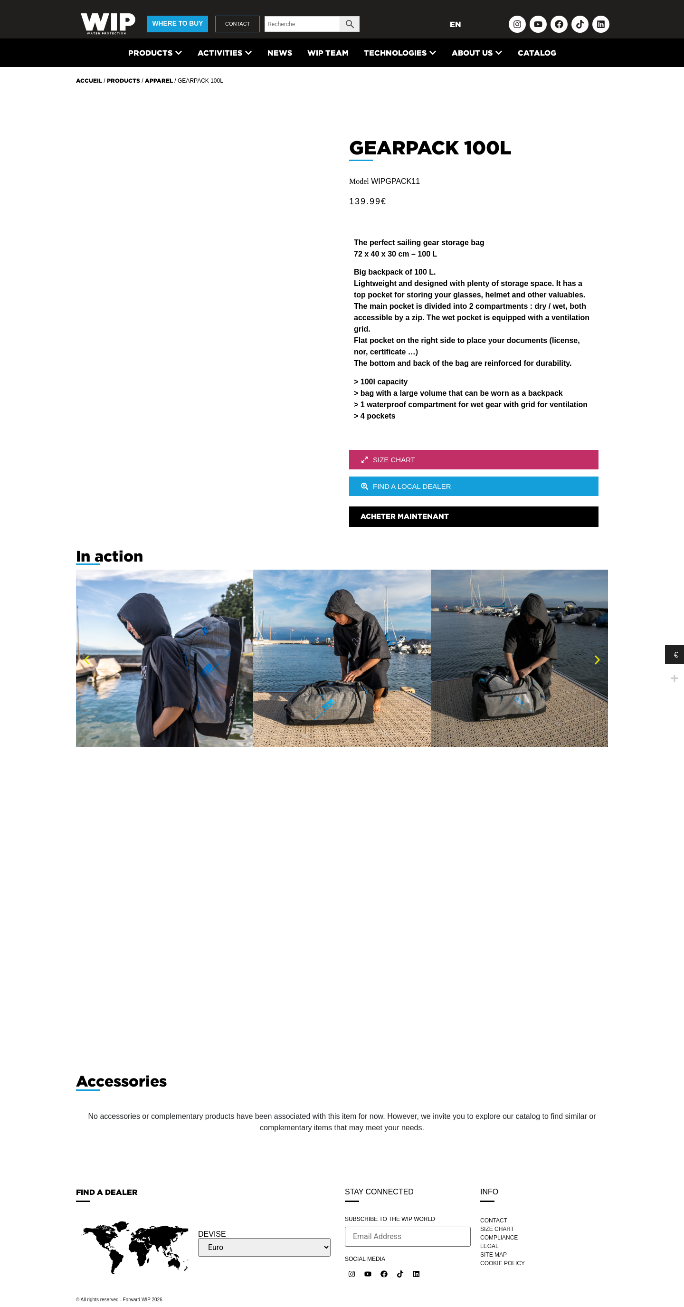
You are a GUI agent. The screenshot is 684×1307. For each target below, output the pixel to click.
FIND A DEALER (107, 1192)
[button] (87, 660)
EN (455, 24)
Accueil (89, 80)
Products (123, 80)
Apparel (159, 80)
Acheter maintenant (405, 516)
